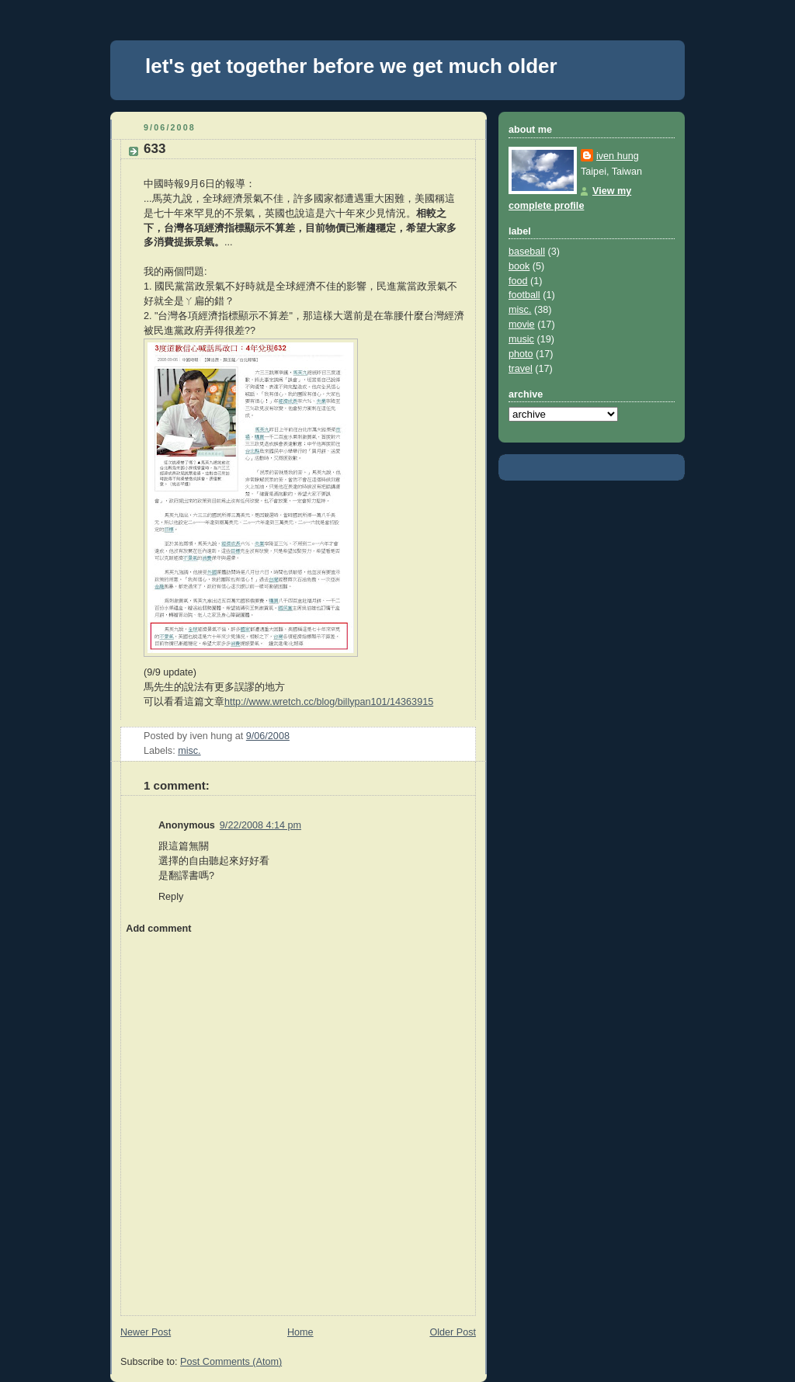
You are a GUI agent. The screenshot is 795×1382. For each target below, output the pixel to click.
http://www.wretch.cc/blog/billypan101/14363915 (328, 701)
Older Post (452, 1332)
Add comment (158, 928)
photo (521, 354)
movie (522, 324)
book (519, 266)
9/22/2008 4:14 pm (260, 825)
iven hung (617, 156)
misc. (189, 750)
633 (154, 148)
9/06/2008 (268, 736)
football (524, 295)
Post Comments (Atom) (231, 1361)
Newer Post (145, 1332)
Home (300, 1332)
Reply (170, 896)
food (518, 281)
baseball (527, 251)
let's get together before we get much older (351, 66)
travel (521, 368)
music (521, 339)
